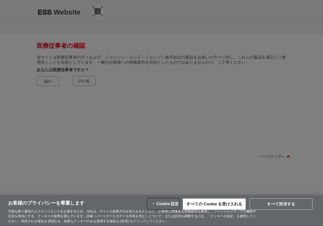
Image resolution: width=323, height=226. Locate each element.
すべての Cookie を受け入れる (214, 205)
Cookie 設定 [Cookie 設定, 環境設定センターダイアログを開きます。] (167, 205)
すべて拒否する (281, 205)
